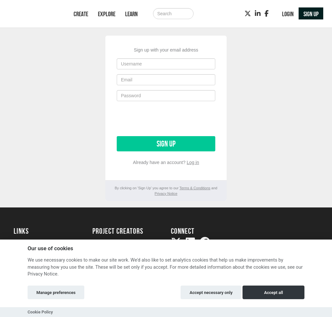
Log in (193, 162)
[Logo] (35, 14)
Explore (106, 14)
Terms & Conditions (194, 188)
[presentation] (166, 118)
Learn (131, 14)
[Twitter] (248, 13)
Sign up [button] (311, 14)
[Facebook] (267, 13)
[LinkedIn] (258, 13)
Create (81, 14)
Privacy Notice (166, 193)
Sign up (166, 143)
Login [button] (288, 14)
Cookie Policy (40, 312)
